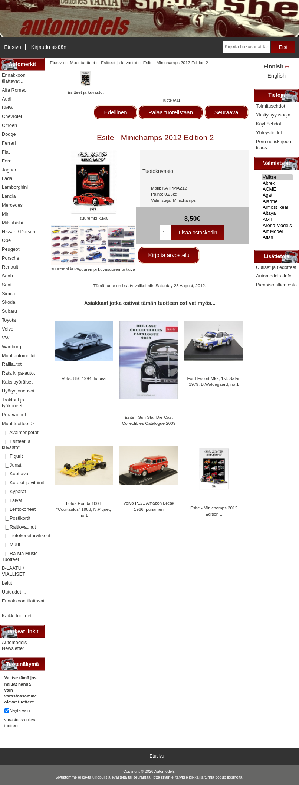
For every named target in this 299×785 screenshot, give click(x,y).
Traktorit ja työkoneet (13, 402)
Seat (7, 285)
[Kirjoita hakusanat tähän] (246, 47)
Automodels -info (274, 276)
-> (18, 423)
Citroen (9, 125)
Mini (6, 214)
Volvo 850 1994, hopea (84, 378)
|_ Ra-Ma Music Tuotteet (19, 556)
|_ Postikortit (16, 518)
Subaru (9, 311)
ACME (277, 189)
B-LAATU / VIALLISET (13, 571)
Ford (7, 161)
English (276, 75)
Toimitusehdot (270, 106)
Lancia (9, 196)
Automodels (164, 771)
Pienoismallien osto (276, 285)
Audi (7, 99)
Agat (277, 195)
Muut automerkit (19, 355)
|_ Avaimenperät (20, 432)
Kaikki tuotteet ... (19, 615)
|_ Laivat (12, 500)
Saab (7, 276)
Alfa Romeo (14, 90)
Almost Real (277, 207)
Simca (8, 293)
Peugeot (11, 249)
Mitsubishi (12, 223)
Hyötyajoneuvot (18, 391)
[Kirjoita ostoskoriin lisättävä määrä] (165, 232)
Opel (7, 240)
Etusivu (12, 47)
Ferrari (9, 143)
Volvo (7, 329)
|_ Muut (11, 544)
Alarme (277, 201)
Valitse (277, 177)
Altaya (277, 213)
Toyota (9, 320)
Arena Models (277, 226)
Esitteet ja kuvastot (119, 62)
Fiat (6, 152)
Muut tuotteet (82, 62)
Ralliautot (12, 364)
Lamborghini (15, 187)
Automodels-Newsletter (15, 645)
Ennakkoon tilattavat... (14, 78)
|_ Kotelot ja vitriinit (23, 482)
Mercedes (12, 205)
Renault (10, 267)
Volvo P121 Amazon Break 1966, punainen (148, 505)
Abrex (277, 183)
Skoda (8, 302)
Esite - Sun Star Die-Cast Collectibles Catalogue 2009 (148, 420)
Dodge (9, 134)
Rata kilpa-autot (18, 373)
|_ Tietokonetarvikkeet (23, 535)
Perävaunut (14, 414)
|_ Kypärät (14, 491)
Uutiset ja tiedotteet (276, 267)
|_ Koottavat (16, 473)
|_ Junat (11, 465)
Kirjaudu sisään (48, 47)
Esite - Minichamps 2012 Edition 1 (213, 510)
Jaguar (9, 170)
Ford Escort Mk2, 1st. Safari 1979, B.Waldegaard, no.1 (214, 381)
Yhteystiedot (269, 132)
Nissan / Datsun (18, 231)
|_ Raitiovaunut (19, 527)
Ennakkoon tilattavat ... (23, 604)
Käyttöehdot (268, 124)
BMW (7, 108)
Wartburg (11, 346)
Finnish (274, 66)
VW (6, 338)
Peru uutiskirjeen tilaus (273, 144)
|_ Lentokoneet (19, 509)
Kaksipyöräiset (17, 382)
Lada (7, 178)
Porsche (10, 258)
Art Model (277, 231)
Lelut (7, 583)
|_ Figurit (12, 456)
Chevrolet (12, 116)
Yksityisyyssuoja (273, 115)
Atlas (277, 237)
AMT (277, 220)
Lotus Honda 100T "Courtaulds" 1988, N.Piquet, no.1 (83, 509)
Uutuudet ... (14, 592)
